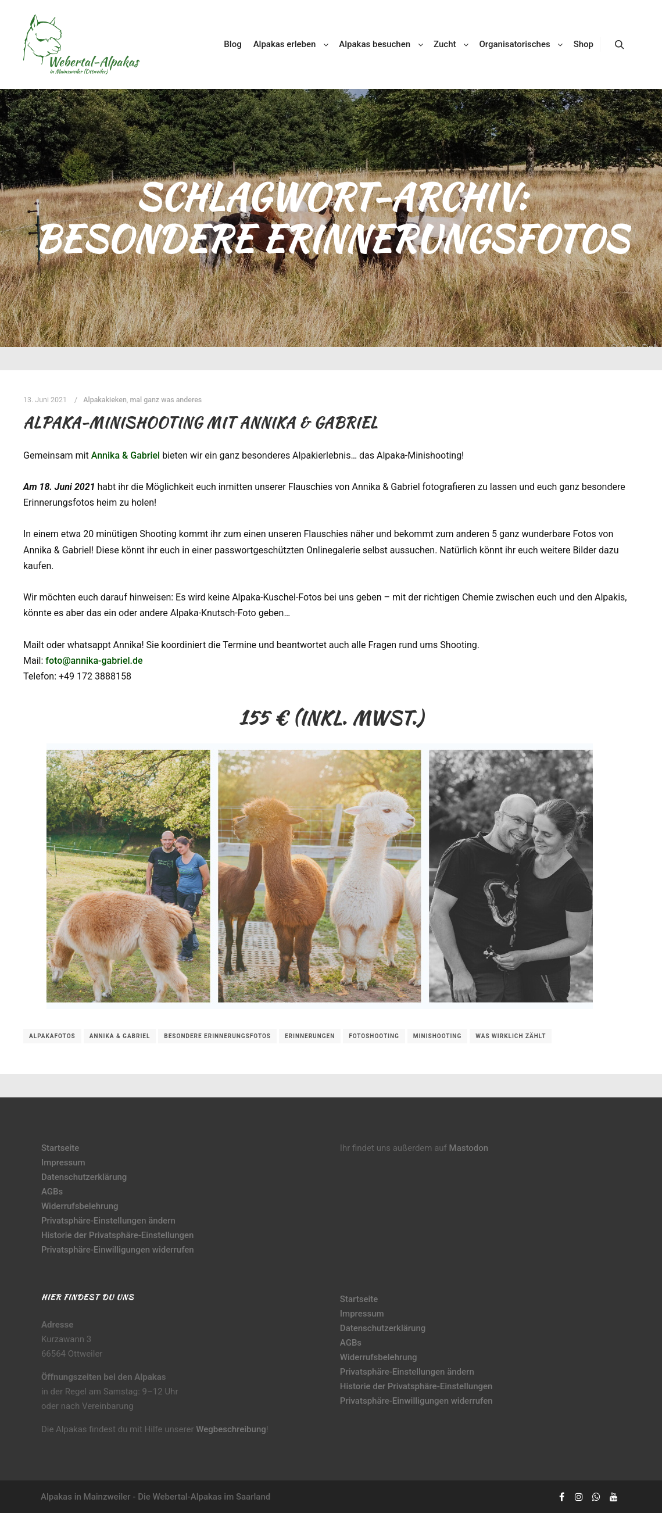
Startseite (60, 1148)
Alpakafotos (52, 1036)
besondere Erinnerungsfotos (217, 1036)
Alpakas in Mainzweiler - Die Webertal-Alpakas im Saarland (155, 1496)
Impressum (63, 1162)
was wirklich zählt (510, 1036)
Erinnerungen (310, 1036)
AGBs (52, 1191)
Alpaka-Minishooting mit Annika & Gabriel (200, 422)
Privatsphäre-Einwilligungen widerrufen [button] (117, 1249)
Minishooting (437, 1036)
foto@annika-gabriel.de (93, 660)
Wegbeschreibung (231, 1429)
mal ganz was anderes (166, 399)
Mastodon (469, 1148)
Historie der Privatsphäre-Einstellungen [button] (117, 1235)
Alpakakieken (105, 399)
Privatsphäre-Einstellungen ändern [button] (108, 1220)
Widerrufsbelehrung (80, 1206)
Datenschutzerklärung (84, 1177)
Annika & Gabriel (125, 455)
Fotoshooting (374, 1036)
